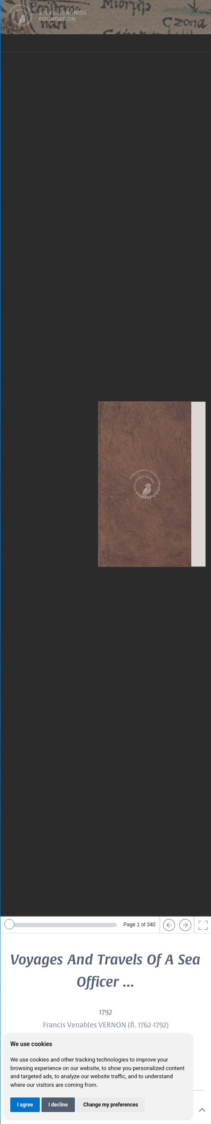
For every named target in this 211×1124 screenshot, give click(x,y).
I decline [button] (58, 1105)
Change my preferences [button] (110, 1105)
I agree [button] (25, 1105)
